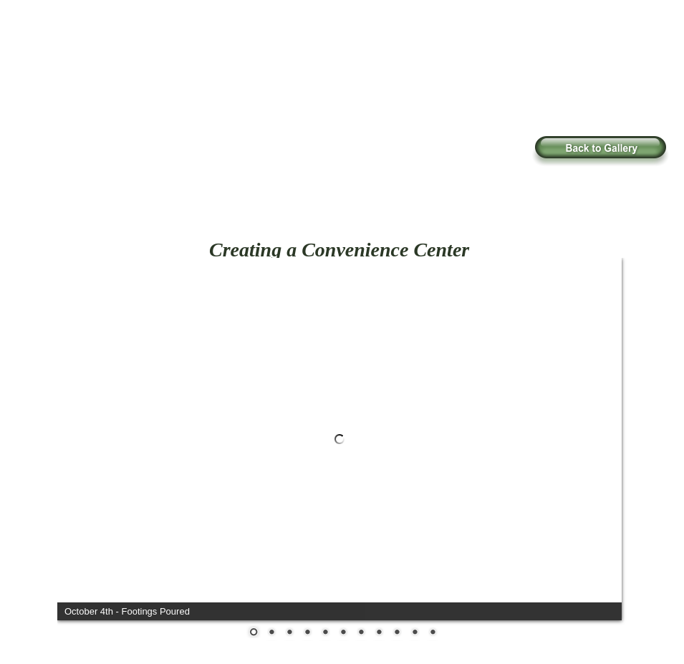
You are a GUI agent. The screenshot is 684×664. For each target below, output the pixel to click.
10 (415, 633)
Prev (79, 432)
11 (432, 633)
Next (600, 432)
